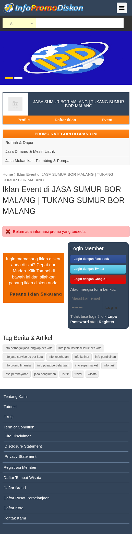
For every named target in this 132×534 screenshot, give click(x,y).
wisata (92, 374)
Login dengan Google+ (90, 279)
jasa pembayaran (16, 374)
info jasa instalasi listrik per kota (80, 348)
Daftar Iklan (65, 120)
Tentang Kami (16, 396)
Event (107, 120)
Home (8, 174)
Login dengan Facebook (91, 259)
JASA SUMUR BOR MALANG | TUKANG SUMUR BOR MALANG (78, 104)
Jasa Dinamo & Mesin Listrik (30, 151)
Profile (24, 120)
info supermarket (86, 365)
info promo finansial (18, 365)
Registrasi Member (20, 467)
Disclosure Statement (23, 446)
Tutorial (10, 406)
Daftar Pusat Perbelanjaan (27, 498)
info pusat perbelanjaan (53, 365)
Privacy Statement (21, 456)
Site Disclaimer (18, 436)
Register (106, 322)
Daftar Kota (13, 508)
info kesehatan (59, 357)
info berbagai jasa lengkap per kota (29, 348)
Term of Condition (19, 427)
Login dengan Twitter (89, 269)
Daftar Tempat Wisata (22, 477)
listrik (65, 374)
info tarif (109, 365)
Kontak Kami (15, 518)
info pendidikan (105, 357)
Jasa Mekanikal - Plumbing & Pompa (37, 160)
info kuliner (82, 357)
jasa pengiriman (45, 374)
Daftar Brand (15, 488)
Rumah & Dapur (19, 142)
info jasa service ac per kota (24, 357)
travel (78, 374)
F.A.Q (8, 417)
